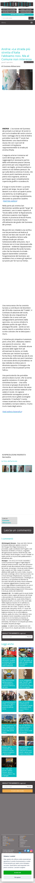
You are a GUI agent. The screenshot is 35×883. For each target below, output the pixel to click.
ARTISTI (5, 842)
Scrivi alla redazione (8, 851)
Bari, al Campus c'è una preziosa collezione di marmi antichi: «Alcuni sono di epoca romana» (25, 750)
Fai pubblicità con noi (8, 853)
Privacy (22, 845)
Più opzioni (17, 877)
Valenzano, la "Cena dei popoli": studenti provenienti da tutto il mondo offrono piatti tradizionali (8, 662)
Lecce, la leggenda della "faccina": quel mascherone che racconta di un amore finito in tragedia (26, 684)
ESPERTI (22, 839)
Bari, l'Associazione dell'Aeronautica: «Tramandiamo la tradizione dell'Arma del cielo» (8, 684)
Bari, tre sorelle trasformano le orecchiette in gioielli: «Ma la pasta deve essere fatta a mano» (26, 706)
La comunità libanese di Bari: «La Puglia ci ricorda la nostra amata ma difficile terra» (9, 705)
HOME (4, 836)
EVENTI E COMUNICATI (8, 840)
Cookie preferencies (25, 846)
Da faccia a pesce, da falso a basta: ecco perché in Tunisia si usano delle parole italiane (9, 729)
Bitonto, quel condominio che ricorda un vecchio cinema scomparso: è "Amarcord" (8, 750)
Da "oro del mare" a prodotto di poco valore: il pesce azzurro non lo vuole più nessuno (25, 729)
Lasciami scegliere (19, 867)
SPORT (21, 837)
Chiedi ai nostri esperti (8, 850)
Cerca (31, 18)
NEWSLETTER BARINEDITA (14, 633)
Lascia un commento (17, 530)
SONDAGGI (22, 842)
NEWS (4, 845)
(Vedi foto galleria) (10, 201)
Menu (3, 22)
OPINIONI (22, 836)
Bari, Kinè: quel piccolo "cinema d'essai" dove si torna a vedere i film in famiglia (8, 772)
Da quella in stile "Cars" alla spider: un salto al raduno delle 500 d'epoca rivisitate (25, 662)
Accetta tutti (17, 872)
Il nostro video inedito (17, 791)
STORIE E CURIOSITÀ (8, 839)
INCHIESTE (5, 837)
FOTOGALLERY (23, 840)
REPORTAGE (6, 843)
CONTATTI (22, 843)
